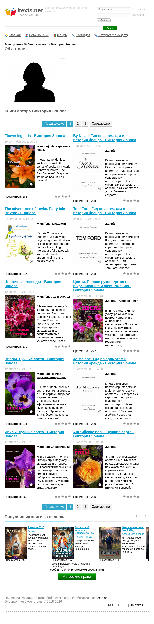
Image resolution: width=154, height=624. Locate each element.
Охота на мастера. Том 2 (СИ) (133, 529)
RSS (111, 605)
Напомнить (138, 14)
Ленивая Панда (83, 536)
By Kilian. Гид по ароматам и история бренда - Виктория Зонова (104, 138)
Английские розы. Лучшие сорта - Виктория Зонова (103, 434)
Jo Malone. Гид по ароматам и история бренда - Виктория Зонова (104, 361)
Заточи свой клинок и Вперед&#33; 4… (85, 530)
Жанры (62, 35)
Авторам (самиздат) (113, 35)
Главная (15, 35)
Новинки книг (39, 35)
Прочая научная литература (51, 375)
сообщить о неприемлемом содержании (77, 569)
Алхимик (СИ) (36, 527)
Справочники (128, 300)
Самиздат (83, 35)
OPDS (122, 605)
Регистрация (139, 9)
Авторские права (77, 577)
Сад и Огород (60, 296)
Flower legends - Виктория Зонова (35, 136)
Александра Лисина (133, 534)
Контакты (136, 605)
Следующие (101, 123)
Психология (59, 223)
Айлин (31, 531)
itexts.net (102, 598)
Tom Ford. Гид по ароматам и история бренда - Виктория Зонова (104, 211)
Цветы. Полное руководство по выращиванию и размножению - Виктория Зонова (102, 286)
